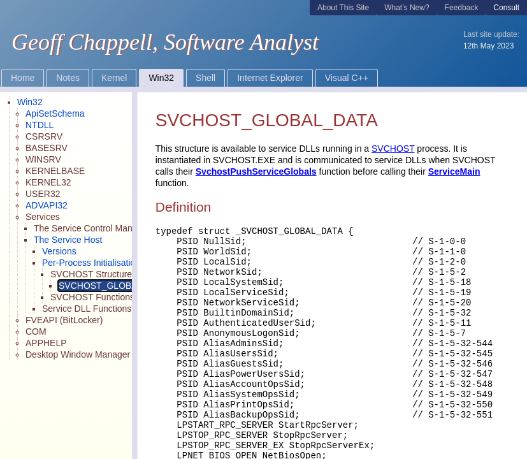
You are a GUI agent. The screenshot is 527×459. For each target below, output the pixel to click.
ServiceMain (454, 171)
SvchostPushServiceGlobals (256, 171)
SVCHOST (393, 148)
